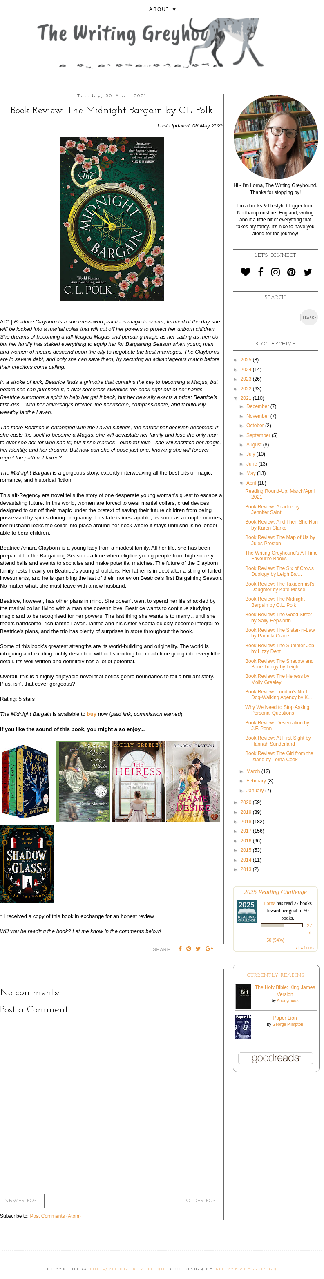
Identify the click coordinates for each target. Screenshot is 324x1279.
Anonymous (288, 1000)
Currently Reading (276, 975)
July (251, 454)
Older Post (202, 1201)
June (252, 464)
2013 (247, 869)
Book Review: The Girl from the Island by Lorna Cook (279, 756)
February (256, 781)
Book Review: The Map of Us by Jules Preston (280, 540)
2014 (247, 860)
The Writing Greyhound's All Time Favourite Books (281, 556)
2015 (247, 850)
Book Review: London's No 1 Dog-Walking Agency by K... (278, 694)
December (258, 406)
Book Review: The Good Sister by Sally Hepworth (278, 617)
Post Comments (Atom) (55, 1216)
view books (304, 947)
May (251, 473)
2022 (247, 389)
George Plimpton (288, 1024)
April (251, 483)
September (259, 435)
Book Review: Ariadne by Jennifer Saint (272, 509)
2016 (247, 841)
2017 (247, 831)
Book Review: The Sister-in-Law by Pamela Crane (280, 633)
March (253, 771)
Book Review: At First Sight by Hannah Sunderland (278, 740)
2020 (247, 802)
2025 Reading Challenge (275, 891)
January (255, 790)
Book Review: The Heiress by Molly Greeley (277, 679)
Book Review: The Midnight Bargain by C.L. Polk (275, 602)
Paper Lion (285, 1018)
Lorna (269, 903)
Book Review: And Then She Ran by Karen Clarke (281, 524)
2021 (247, 398)
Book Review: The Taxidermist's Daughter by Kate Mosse (279, 587)
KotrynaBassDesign (246, 1269)
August (254, 445)
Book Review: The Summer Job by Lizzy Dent (279, 648)
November (258, 416)
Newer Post (22, 1201)
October (255, 425)
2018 (247, 821)
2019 (247, 812)
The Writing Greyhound (127, 1269)
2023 (247, 379)
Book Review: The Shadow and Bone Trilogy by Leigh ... (279, 664)
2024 (247, 369)
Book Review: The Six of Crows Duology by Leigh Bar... (279, 571)
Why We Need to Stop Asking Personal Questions (277, 710)
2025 (247, 360)
